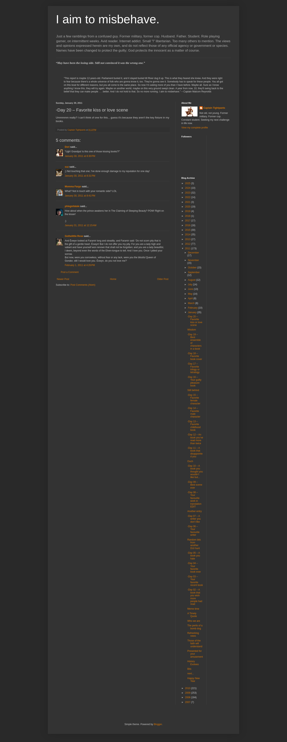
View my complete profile (194, 127)
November (193, 260)
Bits (189, 669)
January (192, 312)
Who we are (193, 621)
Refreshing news (193, 634)
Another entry (194, 511)
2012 (188, 243)
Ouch (190, 461)
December (193, 252)
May (190, 293)
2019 (188, 211)
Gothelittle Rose (74, 236)
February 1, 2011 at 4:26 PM (80, 265)
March (191, 303)
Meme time (193, 608)
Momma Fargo (73, 186)
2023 (188, 192)
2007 (188, 702)
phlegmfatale (72, 206)
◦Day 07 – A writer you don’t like (194, 519)
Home (113, 279)
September (194, 272)
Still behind (193, 390)
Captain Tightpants (214, 108)
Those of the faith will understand (194, 643)
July (190, 284)
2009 (188, 692)
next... (190, 673)
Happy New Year (193, 679)
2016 (188, 225)
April (190, 298)
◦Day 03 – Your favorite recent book (195, 581)
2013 (188, 239)
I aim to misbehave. (107, 19)
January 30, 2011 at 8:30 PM (80, 156)
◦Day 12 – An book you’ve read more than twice (195, 439)
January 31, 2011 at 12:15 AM (80, 225)
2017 (188, 220)
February (193, 307)
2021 (188, 202)
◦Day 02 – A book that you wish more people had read (194, 596)
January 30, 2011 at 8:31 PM (80, 175)
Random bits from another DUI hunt (194, 544)
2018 (188, 216)
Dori (67, 147)
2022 (188, 197)
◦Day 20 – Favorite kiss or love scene (194, 321)
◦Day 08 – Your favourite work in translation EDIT (194, 499)
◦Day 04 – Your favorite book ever (194, 567)
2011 (188, 248)
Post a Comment (70, 272)
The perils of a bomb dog (194, 627)
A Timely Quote (192, 615)
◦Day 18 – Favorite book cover (194, 356)
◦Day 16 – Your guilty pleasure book (194, 381)
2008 (188, 697)
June (191, 289)
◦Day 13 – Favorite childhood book (194, 425)
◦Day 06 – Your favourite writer (193, 530)
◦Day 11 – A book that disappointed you (194, 452)
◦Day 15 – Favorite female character (193, 399)
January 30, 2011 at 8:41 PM (80, 195)
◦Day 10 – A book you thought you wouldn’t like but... (195, 471)
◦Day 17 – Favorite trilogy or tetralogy (193, 368)
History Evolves (193, 663)
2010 (188, 688)
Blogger (158, 724)
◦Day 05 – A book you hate (193, 555)
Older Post (162, 279)
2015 (188, 230)
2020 (188, 206)
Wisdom (191, 329)
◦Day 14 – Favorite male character (193, 412)
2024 (188, 188)
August (192, 280)
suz (67, 166)
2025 (188, 183)
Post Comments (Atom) (82, 285)
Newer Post (63, 279)
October (192, 267)
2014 (188, 234)
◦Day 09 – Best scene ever (194, 485)
